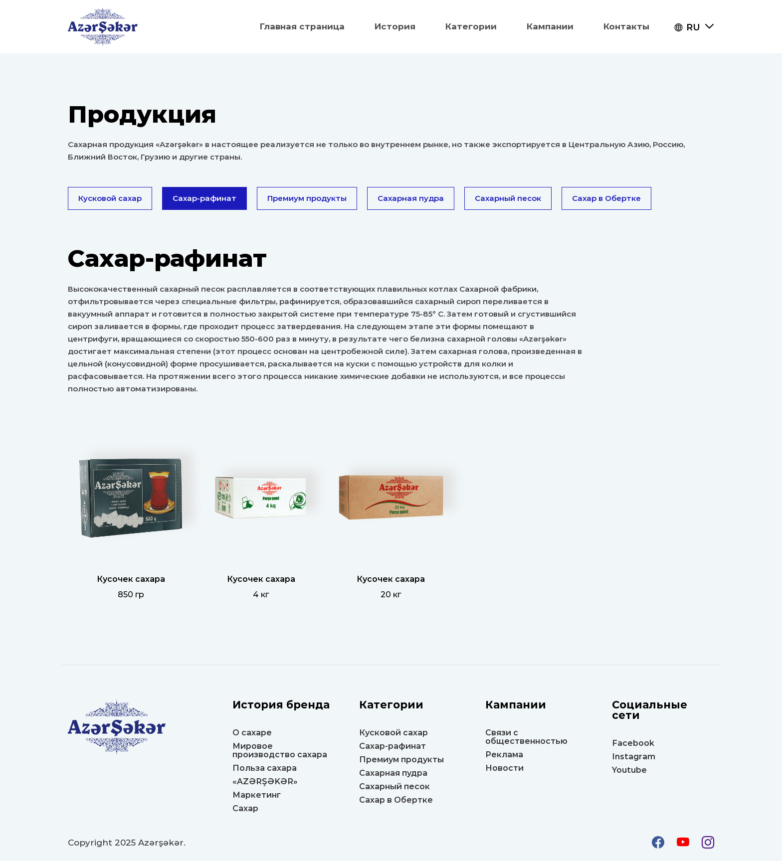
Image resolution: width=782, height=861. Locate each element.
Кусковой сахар (110, 198)
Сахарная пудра (411, 198)
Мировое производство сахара (279, 750)
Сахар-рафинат (204, 198)
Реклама (504, 754)
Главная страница (302, 26)
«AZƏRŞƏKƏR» (265, 781)
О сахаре (252, 732)
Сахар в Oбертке (606, 198)
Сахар (245, 808)
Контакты (626, 26)
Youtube (629, 770)
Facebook (633, 743)
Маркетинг (256, 795)
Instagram (633, 756)
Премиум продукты (307, 198)
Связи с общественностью (526, 737)
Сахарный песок (508, 198)
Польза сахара (264, 768)
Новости (504, 768)
